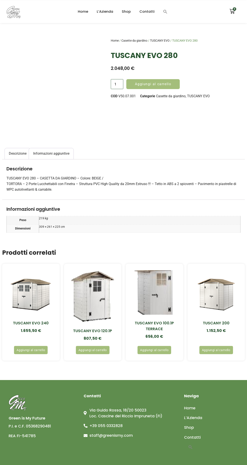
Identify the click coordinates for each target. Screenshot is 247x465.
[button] (165, 11)
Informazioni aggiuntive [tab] (51, 153)
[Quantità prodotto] (117, 84)
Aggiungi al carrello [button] (31, 350)
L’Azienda (105, 11)
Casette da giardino (134, 40)
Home (83, 11)
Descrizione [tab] (18, 153)
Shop (126, 11)
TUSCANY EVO (160, 40)
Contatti (147, 11)
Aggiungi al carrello (153, 84)
